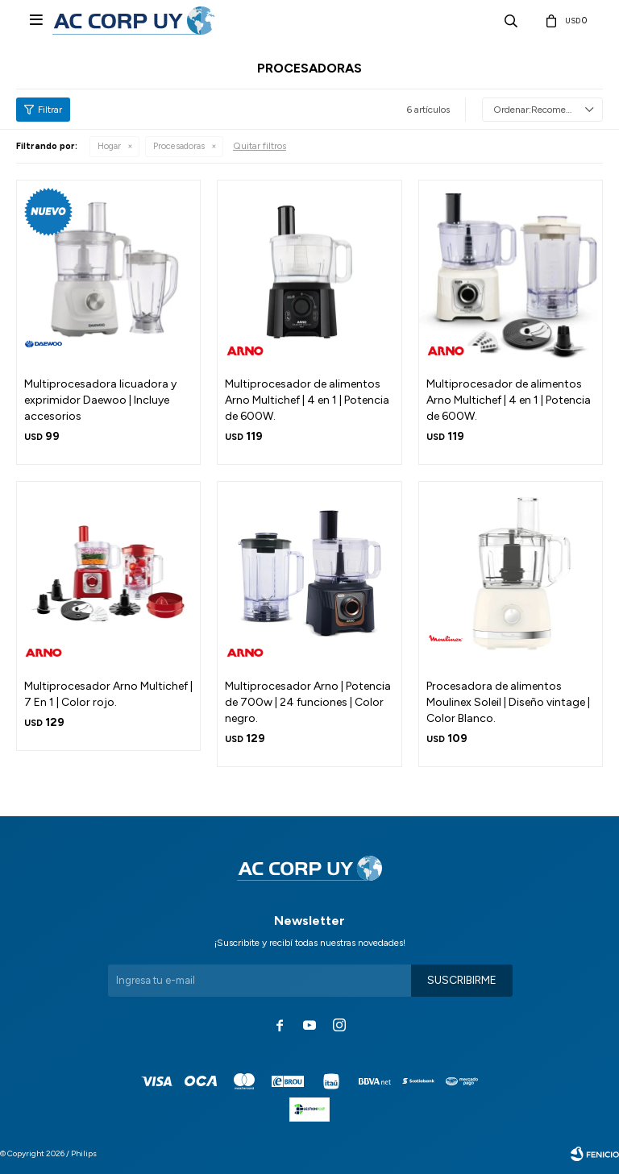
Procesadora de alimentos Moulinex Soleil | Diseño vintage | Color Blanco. (508, 702)
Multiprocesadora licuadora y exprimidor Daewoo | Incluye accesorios (100, 400)
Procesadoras (179, 146)
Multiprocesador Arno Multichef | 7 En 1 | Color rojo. (108, 694)
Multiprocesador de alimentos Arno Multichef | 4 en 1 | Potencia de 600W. (307, 400)
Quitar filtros (259, 145)
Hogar (109, 146)
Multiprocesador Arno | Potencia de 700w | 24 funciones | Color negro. (308, 702)
